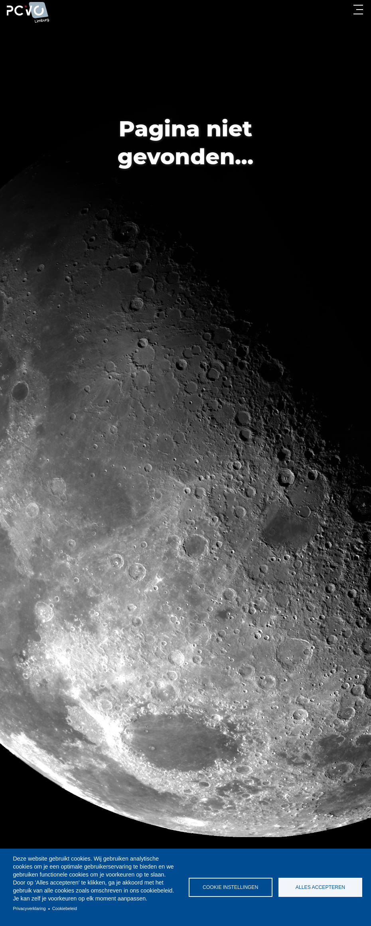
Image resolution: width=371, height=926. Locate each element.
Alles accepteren (320, 887)
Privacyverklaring (29, 908)
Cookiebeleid (64, 908)
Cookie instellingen (230, 887)
